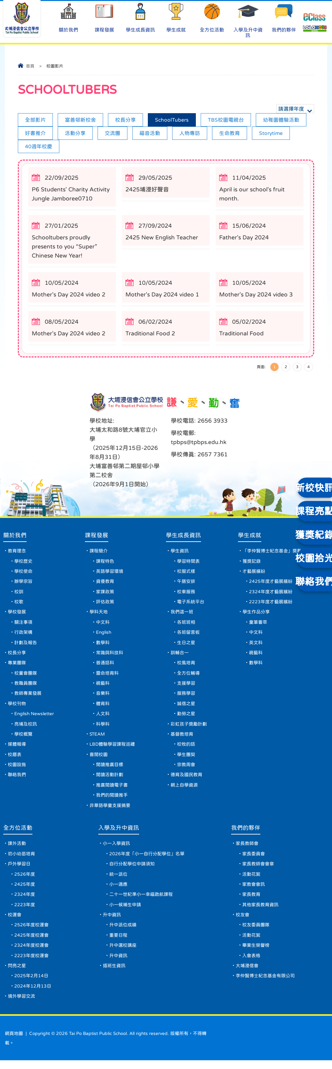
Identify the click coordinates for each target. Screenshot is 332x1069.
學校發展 (17, 613)
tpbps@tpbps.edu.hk (199, 442)
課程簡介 (100, 551)
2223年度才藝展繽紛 (271, 603)
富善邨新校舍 (80, 119)
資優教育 (106, 582)
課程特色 (106, 561)
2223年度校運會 (31, 963)
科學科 (104, 728)
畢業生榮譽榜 (255, 953)
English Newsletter (34, 717)
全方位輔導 (189, 676)
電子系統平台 (191, 603)
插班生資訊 (114, 974)
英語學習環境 (110, 572)
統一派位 (118, 880)
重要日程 (118, 943)
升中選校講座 (122, 953)
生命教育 (229, 133)
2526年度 (24, 880)
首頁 (30, 66)
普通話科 (106, 665)
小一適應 (118, 891)
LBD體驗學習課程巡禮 (113, 748)
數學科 (104, 645)
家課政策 (106, 593)
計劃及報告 (25, 645)
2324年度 (24, 901)
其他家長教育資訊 (260, 911)
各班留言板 (189, 634)
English (105, 634)
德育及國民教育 (187, 779)
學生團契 (187, 759)
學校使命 (23, 572)
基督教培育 (183, 738)
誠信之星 (187, 707)
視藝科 (104, 686)
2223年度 (24, 911)
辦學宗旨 (23, 582)
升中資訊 (112, 922)
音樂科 (104, 696)
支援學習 (187, 686)
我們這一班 (183, 613)
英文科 (256, 645)
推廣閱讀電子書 (113, 790)
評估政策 (106, 603)
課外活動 (17, 849)
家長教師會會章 (258, 870)
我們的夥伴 (284, 17)
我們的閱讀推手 (113, 800)
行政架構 (23, 634)
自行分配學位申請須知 (132, 870)
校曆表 (14, 759)
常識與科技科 (110, 655)
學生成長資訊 (140, 17)
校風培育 (187, 665)
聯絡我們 (17, 779)
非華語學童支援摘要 (111, 811)
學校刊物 (17, 707)
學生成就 (176, 17)
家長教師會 (247, 849)
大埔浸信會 (247, 974)
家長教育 (251, 901)
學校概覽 (23, 738)
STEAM (99, 738)
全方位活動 (212, 17)
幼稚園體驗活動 (281, 119)
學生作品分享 (256, 613)
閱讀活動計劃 (110, 779)
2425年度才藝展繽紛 (271, 582)
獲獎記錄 (252, 561)
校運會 (14, 922)
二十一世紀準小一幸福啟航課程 (141, 901)
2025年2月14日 (31, 984)
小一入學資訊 (116, 849)
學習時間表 (189, 561)
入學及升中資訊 (248, 20)
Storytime (271, 133)
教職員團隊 (25, 686)
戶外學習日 (19, 870)
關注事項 (23, 624)
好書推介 (35, 133)
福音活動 (149, 133)
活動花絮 (251, 880)
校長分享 (125, 119)
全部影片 (35, 119)
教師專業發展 (28, 696)
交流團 (112, 133)
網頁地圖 (14, 1042)
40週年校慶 (38, 146)
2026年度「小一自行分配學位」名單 (146, 860)
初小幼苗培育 (21, 860)
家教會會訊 (253, 891)
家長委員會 (253, 860)
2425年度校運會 (31, 943)
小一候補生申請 (125, 911)
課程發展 (104, 17)
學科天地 (100, 613)
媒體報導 (17, 748)
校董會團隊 (25, 676)
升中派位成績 (122, 932)
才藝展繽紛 (254, 572)
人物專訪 (189, 133)
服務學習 (187, 696)
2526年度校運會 (31, 932)
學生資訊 (181, 551)
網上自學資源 (185, 790)
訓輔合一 (181, 655)
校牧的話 (187, 748)
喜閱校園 (100, 759)
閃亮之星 (17, 974)
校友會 (242, 922)
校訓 (18, 593)
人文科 (104, 717)
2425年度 (24, 891)
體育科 (104, 707)
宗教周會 (187, 769)
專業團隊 (17, 665)
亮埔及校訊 (25, 728)
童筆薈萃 (259, 624)
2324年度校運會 (31, 953)
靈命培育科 (108, 676)
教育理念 (17, 551)
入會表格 (251, 963)
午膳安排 (187, 582)
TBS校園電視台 (226, 119)
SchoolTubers (172, 119)
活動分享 (75, 133)
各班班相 (187, 624)
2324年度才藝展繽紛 (271, 593)
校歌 (18, 603)
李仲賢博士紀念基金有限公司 (265, 984)
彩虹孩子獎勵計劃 (190, 728)
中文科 (104, 624)
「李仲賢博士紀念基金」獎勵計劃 (277, 551)
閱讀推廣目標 (110, 769)
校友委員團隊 (255, 932)
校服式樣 (187, 572)
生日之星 (187, 645)
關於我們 (69, 17)
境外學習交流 (21, 1005)
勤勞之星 (187, 717)
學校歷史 (23, 561)
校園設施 (17, 769)
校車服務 (187, 593)
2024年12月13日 (32, 994)
